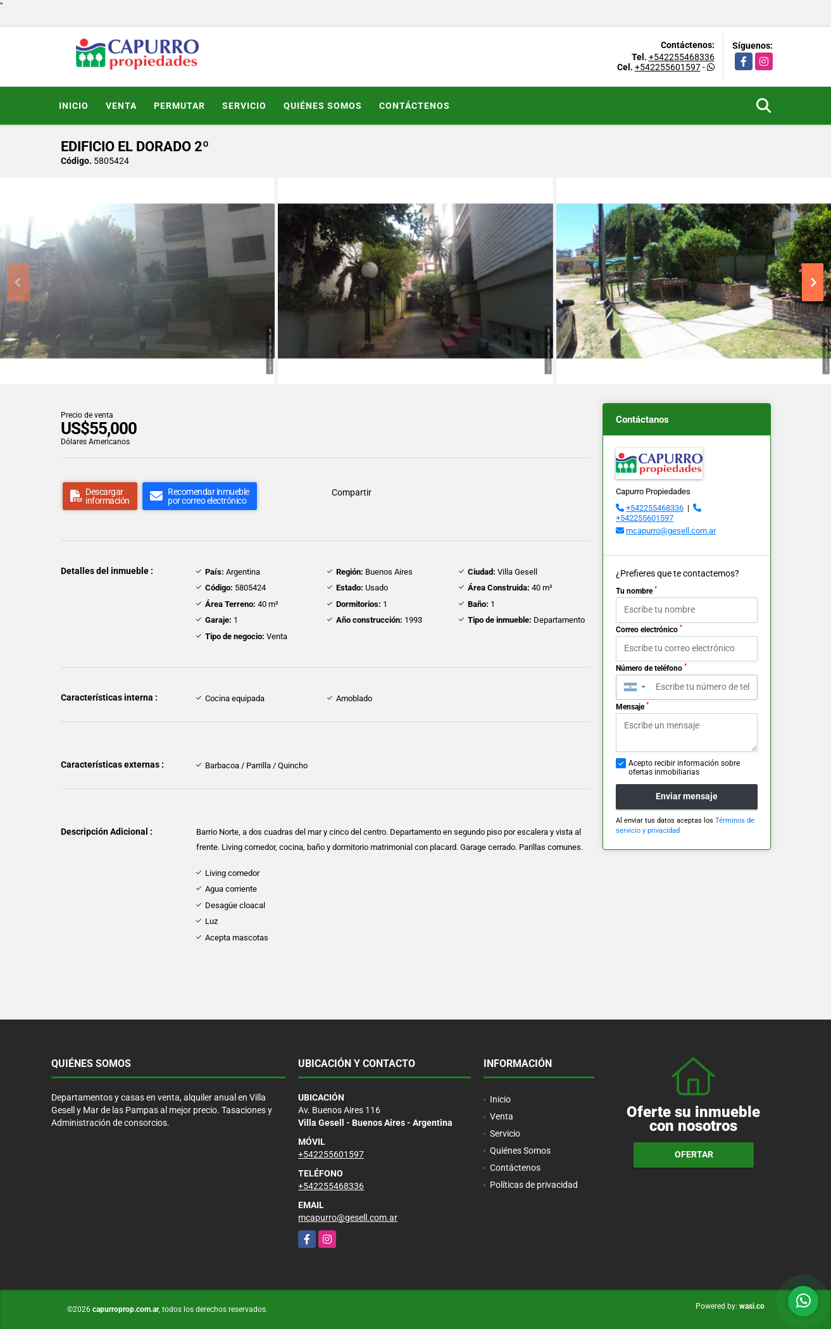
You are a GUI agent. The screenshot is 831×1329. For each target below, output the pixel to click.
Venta (121, 106)
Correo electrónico (649, 629)
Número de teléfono (651, 668)
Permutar (179, 106)
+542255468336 (682, 57)
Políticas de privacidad (534, 1185)
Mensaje (632, 706)
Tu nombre (636, 590)
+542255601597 (668, 67)
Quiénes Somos (323, 106)
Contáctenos (414, 106)
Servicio (244, 106)
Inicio (74, 106)
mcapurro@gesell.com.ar (671, 530)
